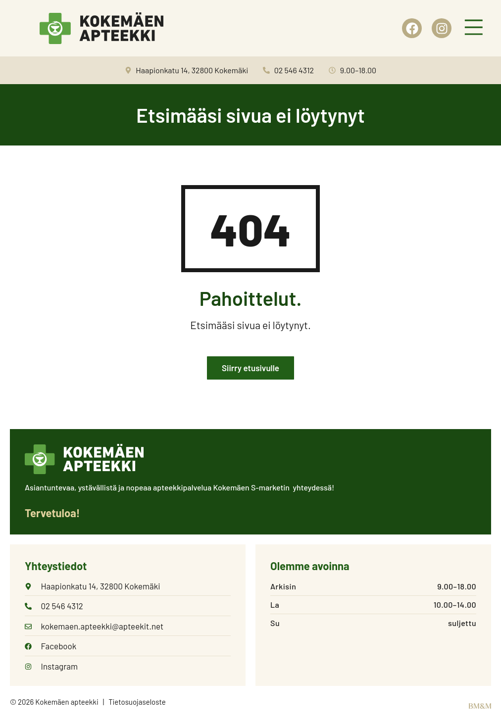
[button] (474, 28)
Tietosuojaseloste (137, 701)
